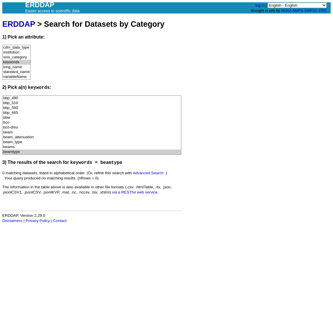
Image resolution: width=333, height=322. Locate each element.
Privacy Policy (38, 220)
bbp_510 (92, 103)
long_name (16, 67)
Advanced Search (148, 173)
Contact (60, 220)
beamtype (92, 152)
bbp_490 (92, 98)
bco (92, 122)
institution (16, 52)
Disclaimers (12, 220)
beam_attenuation (92, 137)
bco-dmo (92, 127)
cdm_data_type (16, 47)
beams (92, 147)
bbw (92, 117)
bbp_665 (92, 112)
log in (260, 5)
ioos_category (16, 57)
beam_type (92, 142)
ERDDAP (18, 24)
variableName (16, 76)
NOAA (286, 10)
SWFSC (311, 10)
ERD (322, 10)
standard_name (16, 72)
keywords (16, 62)
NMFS (298, 10)
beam (92, 132)
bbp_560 (92, 108)
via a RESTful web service (135, 192)
